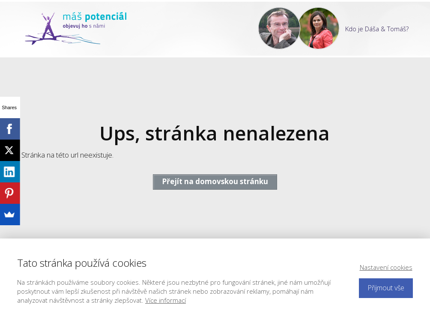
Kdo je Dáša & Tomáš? (377, 28)
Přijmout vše (385, 287)
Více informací (165, 300)
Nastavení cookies (386, 267)
